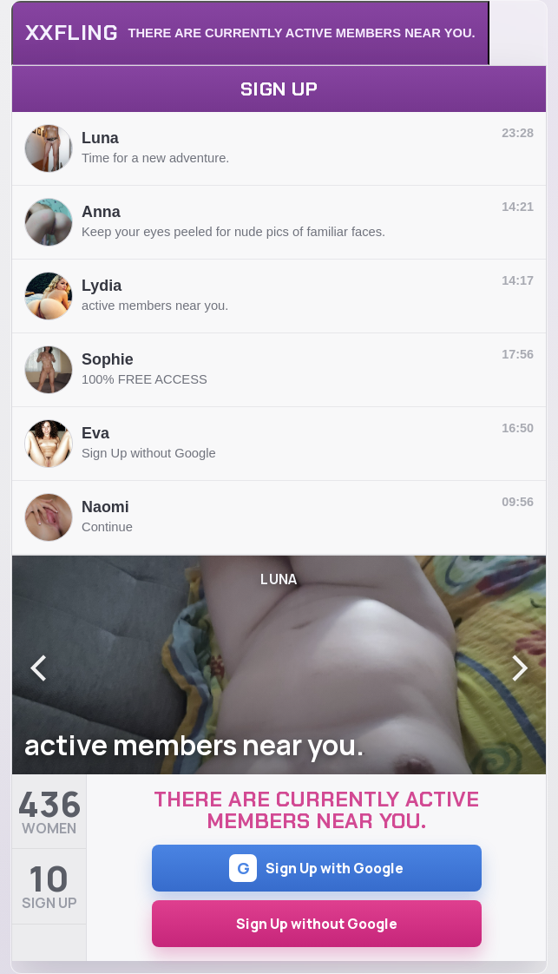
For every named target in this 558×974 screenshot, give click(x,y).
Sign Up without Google (316, 923)
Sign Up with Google (316, 868)
